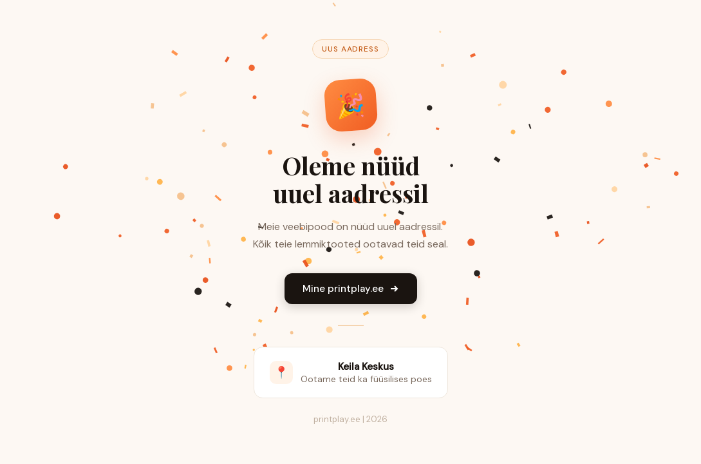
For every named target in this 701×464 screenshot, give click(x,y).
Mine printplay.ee (351, 288)
